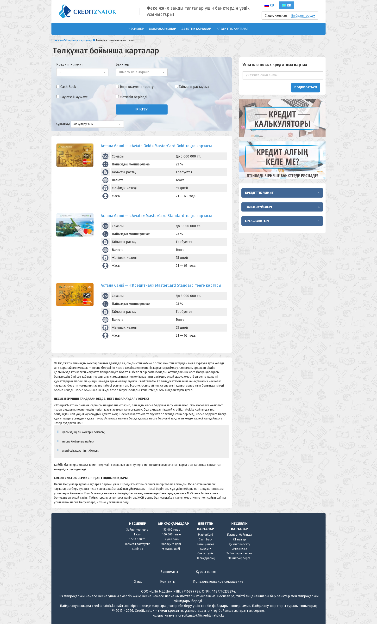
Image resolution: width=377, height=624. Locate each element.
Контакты (167, 582)
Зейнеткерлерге (137, 529)
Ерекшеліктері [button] (257, 221)
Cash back (205, 539)
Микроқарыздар (162, 28)
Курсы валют (206, 572)
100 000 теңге (171, 534)
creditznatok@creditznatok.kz (201, 615)
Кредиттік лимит (69, 64)
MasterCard (205, 534)
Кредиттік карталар (233, 28)
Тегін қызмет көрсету (137, 87)
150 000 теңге (171, 529)
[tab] (282, 193)
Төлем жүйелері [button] (258, 207)
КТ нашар (239, 539)
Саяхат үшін (205, 553)
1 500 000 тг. (137, 539)
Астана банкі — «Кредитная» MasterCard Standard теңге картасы (161, 285)
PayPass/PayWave (74, 97)
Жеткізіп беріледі (133, 97)
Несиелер (136, 28)
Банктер (122, 64)
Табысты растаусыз (194, 87)
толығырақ (308, 606)
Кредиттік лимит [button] (259, 192)
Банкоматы (169, 572)
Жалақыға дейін (171, 544)
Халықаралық (205, 558)
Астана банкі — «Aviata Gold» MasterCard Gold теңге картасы (156, 146)
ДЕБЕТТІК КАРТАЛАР (196, 28)
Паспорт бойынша (239, 534)
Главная (57, 40)
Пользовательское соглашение (218, 582)
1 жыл (137, 534)
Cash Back (68, 87)
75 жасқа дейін (172, 549)
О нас (138, 582)
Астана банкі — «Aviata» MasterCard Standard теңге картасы (156, 215)
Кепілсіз (137, 549)
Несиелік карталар (79, 40)
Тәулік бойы (171, 539)
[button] (82, 72)
